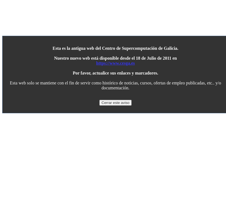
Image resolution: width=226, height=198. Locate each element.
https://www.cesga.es (115, 63)
